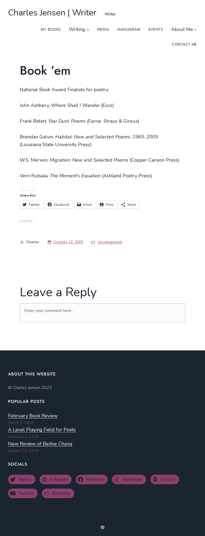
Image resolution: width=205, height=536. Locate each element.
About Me (182, 29)
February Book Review (33, 416)
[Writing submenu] (87, 29)
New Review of (40, 444)
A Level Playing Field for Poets (42, 429)
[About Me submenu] (195, 29)
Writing (77, 29)
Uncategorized (109, 242)
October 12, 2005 (68, 242)
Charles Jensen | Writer (52, 12)
